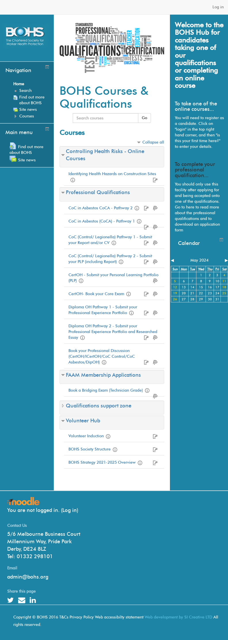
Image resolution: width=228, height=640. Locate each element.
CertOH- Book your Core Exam (96, 293)
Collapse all (153, 142)
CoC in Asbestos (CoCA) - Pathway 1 (101, 221)
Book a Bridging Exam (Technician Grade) (105, 390)
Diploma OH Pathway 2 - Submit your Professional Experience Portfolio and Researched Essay (112, 332)
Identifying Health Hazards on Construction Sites (112, 173)
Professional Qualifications (98, 192)
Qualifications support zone (98, 406)
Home (18, 84)
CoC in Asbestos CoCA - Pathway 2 (100, 208)
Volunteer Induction (86, 436)
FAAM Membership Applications (103, 375)
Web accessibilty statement (119, 617)
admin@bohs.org (27, 577)
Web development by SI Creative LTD (178, 617)
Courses (26, 116)
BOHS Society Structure (89, 449)
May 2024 (199, 260)
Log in (218, 7)
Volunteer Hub (83, 420)
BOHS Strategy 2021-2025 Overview (102, 462)
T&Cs (63, 617)
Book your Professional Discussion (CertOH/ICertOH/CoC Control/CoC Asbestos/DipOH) (101, 356)
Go (144, 117)
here (190, 207)
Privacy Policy (82, 617)
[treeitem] (31, 84)
